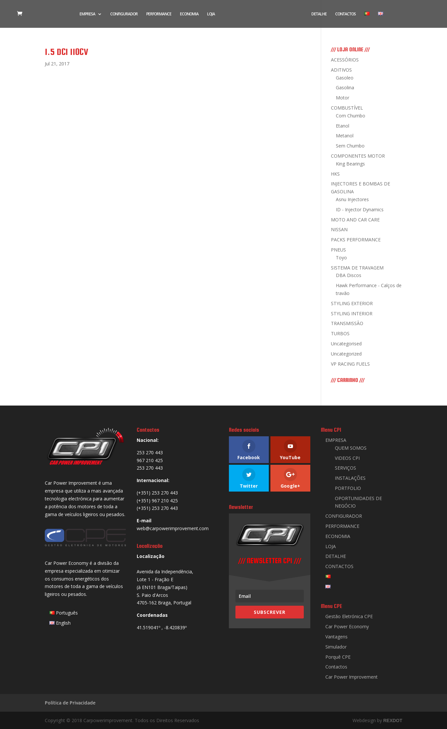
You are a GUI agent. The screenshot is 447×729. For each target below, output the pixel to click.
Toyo (341, 257)
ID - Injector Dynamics (360, 209)
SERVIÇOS (345, 468)
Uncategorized (346, 354)
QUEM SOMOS (351, 448)
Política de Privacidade (70, 703)
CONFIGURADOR (124, 14)
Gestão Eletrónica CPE (349, 616)
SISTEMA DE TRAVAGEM (357, 268)
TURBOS (340, 333)
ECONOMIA (189, 14)
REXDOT (392, 720)
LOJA (211, 14)
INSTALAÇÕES (350, 478)
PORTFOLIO (348, 488)
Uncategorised (346, 343)
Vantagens (336, 637)
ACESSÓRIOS (345, 60)
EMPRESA (87, 14)
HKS (335, 174)
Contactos (336, 667)
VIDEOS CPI (347, 458)
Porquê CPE (338, 657)
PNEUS (338, 250)
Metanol (344, 135)
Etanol (342, 126)
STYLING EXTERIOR (352, 303)
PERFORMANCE (158, 14)
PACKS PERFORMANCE (356, 239)
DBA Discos (348, 275)
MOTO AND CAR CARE (355, 220)
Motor (342, 98)
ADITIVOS (341, 70)
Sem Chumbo (350, 146)
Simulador (336, 647)
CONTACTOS (345, 14)
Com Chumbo (350, 116)
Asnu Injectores (352, 199)
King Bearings (350, 164)
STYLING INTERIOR (351, 313)
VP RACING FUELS (350, 364)
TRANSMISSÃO (347, 323)
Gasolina (345, 87)
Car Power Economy (347, 626)
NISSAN (339, 229)
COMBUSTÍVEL (347, 108)
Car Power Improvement (351, 677)
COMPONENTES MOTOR (358, 156)
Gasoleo (344, 78)
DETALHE (319, 14)
